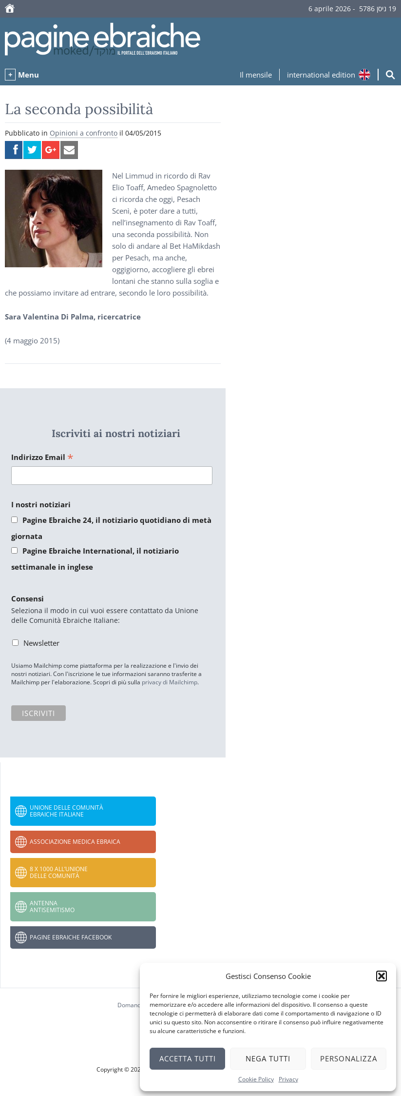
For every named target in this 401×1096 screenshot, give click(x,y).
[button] (381, 976)
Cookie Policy (256, 1079)
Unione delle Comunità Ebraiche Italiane (66, 810)
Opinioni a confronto (83, 133)
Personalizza (348, 1058)
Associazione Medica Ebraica (75, 841)
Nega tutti (268, 1058)
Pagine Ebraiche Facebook (71, 937)
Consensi (27, 598)
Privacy (288, 1079)
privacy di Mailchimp (169, 682)
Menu (28, 75)
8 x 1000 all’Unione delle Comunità (59, 872)
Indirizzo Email (42, 458)
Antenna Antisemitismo (52, 906)
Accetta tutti (187, 1058)
